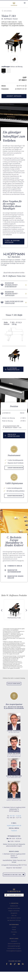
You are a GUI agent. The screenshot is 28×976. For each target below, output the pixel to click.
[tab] (14, 426)
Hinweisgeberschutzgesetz (14, 950)
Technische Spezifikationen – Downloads (12, 293)
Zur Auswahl (7, 11)
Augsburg (14, 5)
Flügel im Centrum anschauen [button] (12, 241)
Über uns (14, 915)
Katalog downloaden (14, 683)
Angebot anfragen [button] (14, 96)
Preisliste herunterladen (12, 435)
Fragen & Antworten (14, 910)
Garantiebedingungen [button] (15, 467)
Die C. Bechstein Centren (14, 918)
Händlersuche (14, 905)
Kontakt (14, 927)
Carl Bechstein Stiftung (14, 920)
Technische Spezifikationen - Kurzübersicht (11, 285)
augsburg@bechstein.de (14, 825)
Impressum (14, 941)
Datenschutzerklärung (14, 943)
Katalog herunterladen (14, 908)
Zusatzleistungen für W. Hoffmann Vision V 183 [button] (12, 426)
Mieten (3, 86)
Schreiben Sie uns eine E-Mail (14, 874)
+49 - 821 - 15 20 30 (15, 816)
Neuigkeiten (14, 913)
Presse (14, 929)
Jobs (14, 934)
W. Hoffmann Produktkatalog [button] (12, 368)
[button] (14, 59)
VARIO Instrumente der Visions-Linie (14, 302)
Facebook (14, 830)
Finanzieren (5, 89)
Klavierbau (14, 932)
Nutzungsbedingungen (14, 946)
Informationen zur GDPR (14, 948)
